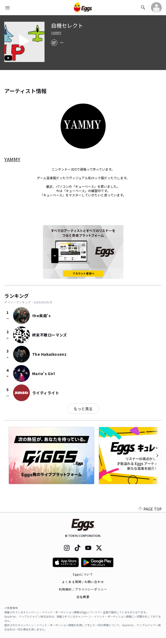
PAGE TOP (150, 509)
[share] (54, 42)
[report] (61, 42)
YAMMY (56, 33)
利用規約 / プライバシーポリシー (83, 589)
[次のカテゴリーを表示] (157, 455)
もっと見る (83, 408)
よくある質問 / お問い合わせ (83, 582)
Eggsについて (83, 574)
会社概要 (82, 597)
